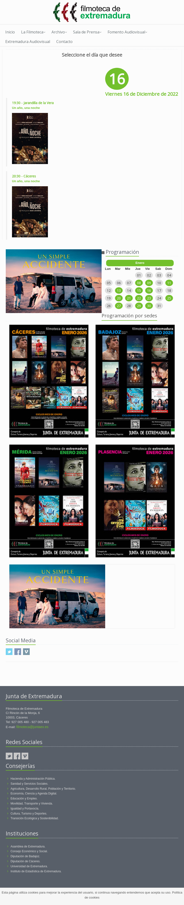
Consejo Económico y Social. (29, 851)
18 (169, 290)
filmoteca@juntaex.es (32, 727)
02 (149, 275)
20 (119, 298)
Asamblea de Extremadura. (28, 846)
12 (109, 290)
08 (139, 283)
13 (119, 290)
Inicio (10, 32)
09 (149, 283)
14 (129, 290)
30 (149, 305)
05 (109, 283)
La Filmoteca (33, 32)
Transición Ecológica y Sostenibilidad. (35, 818)
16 (149, 290)
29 (139, 305)
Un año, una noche (26, 108)
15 (139, 290)
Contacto (64, 41)
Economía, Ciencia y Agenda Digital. (34, 793)
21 (129, 298)
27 (119, 305)
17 (159, 290)
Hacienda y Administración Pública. (33, 778)
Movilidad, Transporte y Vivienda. (32, 803)
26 (109, 305)
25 (169, 298)
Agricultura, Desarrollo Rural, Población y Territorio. (43, 788)
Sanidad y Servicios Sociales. (29, 783)
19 (109, 298)
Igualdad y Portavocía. (25, 808)
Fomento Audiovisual (127, 32)
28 (129, 305)
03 (159, 275)
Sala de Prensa (87, 32)
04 (169, 275)
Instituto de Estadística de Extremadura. (36, 871)
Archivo (59, 32)
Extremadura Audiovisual (27, 41)
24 (159, 298)
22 (139, 298)
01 (139, 275)
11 (169, 283)
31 (159, 305)
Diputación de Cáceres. (25, 861)
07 (129, 283)
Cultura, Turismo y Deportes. (29, 813)
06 (119, 283)
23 (149, 298)
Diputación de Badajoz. (25, 856)
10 (159, 283)
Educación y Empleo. (24, 798)
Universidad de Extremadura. (29, 866)
